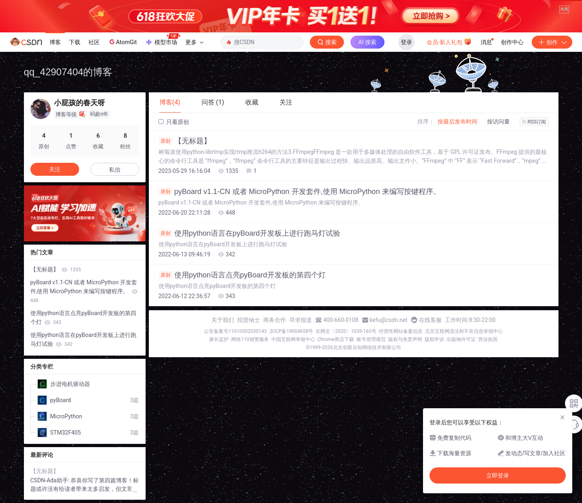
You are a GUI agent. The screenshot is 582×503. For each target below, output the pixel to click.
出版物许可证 (461, 339)
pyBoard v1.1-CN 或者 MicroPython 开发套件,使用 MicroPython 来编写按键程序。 (299, 192)
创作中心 (512, 42)
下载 (74, 42)
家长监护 (219, 339)
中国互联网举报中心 (293, 339)
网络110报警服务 (249, 339)
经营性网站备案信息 (401, 331)
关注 (54, 169)
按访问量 (498, 121)
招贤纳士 (248, 320)
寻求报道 (300, 320)
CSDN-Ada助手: (50, 480)
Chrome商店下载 (336, 339)
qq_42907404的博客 (68, 71)
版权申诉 (434, 339)
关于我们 (222, 320)
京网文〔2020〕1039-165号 (346, 331)
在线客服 (430, 320)
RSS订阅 (534, 122)
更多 (194, 42)
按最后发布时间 (457, 121)
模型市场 (162, 39)
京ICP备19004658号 (291, 331)
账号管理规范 (371, 339)
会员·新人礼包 (449, 41)
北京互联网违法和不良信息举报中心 (464, 331)
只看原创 (174, 122)
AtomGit (122, 42)
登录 (406, 42)
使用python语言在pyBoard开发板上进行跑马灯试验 (249, 233)
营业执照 (488, 339)
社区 (94, 42)
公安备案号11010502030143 (235, 331)
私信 (114, 169)
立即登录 (497, 475)
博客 (55, 42)
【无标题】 (185, 141)
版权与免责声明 (405, 339)
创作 (552, 42)
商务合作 (274, 320)
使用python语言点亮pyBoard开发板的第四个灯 (242, 275)
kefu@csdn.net (389, 320)
